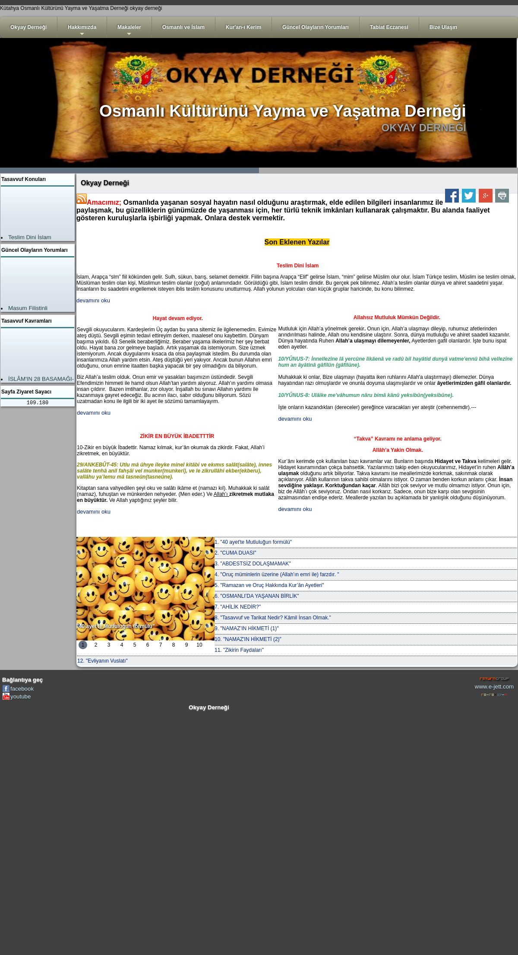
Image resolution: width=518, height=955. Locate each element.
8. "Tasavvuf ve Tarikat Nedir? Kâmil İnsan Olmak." (273, 618)
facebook (22, 688)
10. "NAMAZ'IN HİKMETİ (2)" (248, 639)
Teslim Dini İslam (29, 238)
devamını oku (93, 300)
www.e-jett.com (494, 686)
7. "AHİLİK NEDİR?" (238, 607)
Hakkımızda (82, 31)
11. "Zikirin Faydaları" (239, 650)
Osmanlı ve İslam (183, 27)
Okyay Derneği (28, 27)
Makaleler (129, 31)
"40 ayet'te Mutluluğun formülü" (115, 626)
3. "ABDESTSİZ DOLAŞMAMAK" (253, 564)
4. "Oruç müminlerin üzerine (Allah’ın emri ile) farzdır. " (277, 574)
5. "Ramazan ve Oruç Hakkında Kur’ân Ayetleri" (269, 585)
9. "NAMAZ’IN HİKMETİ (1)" (247, 628)
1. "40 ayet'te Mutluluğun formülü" (253, 542)
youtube (20, 696)
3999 (388, 170)
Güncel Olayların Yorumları (315, 27)
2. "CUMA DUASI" (235, 553)
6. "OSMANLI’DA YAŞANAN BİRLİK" (257, 596)
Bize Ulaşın (443, 27)
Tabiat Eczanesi (389, 27)
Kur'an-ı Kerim (243, 27)
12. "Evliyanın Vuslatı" (102, 661)
